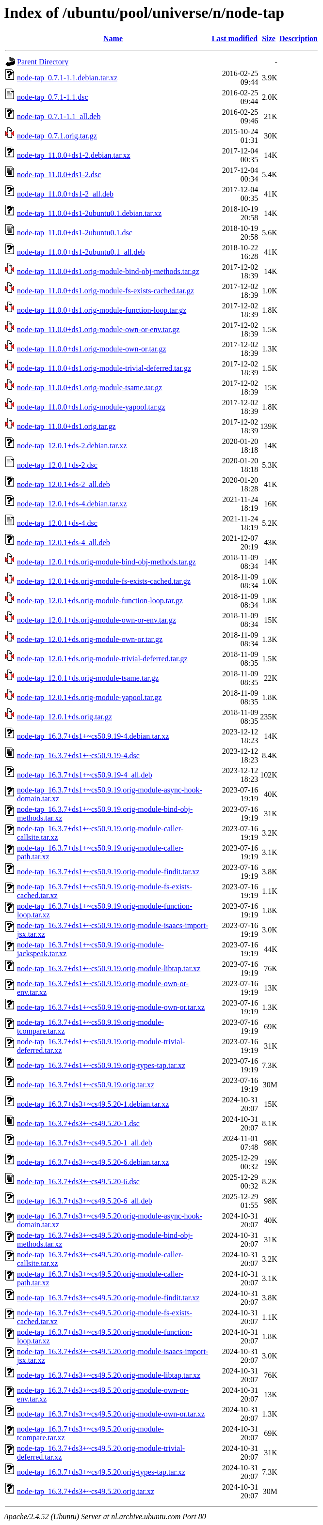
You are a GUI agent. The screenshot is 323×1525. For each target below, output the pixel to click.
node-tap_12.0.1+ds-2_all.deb (63, 484)
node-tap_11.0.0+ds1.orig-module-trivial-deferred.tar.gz (104, 368)
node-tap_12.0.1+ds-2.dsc (57, 465)
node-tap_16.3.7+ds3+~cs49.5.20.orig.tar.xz (85, 1491)
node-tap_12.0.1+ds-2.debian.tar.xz (72, 446)
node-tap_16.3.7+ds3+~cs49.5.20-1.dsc (78, 1123)
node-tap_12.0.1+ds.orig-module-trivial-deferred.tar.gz (102, 659)
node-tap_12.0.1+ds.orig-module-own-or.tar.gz (89, 639)
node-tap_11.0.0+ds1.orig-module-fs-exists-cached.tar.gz (105, 291)
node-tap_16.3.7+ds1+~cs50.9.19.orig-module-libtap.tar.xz (108, 968)
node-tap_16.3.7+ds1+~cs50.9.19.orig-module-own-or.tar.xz (111, 1007)
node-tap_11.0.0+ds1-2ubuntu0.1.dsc (74, 233)
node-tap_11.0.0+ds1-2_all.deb (65, 194)
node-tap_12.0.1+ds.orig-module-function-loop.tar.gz (100, 600)
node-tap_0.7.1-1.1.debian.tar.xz (67, 78)
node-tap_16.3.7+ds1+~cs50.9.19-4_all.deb (84, 775)
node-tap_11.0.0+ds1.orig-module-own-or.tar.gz (91, 349)
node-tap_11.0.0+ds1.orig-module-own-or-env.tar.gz (98, 329)
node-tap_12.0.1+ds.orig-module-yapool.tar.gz (89, 697)
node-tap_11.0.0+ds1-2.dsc (59, 174)
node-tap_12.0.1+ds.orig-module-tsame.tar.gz (88, 678)
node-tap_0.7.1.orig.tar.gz (57, 136)
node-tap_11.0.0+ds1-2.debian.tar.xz (73, 155)
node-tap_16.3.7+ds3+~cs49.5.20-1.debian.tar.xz (93, 1104)
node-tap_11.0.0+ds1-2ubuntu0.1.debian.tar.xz (89, 213)
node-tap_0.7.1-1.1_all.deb (58, 116)
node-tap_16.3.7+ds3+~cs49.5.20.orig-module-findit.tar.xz (108, 1298)
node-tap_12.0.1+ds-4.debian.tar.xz (72, 504)
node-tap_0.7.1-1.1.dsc (52, 97)
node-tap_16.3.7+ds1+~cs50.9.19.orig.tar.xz (85, 1085)
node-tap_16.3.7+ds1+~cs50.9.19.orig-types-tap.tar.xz (101, 1065)
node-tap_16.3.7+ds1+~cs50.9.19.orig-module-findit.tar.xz (108, 872)
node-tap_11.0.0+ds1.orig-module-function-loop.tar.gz (101, 310)
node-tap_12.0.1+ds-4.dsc (57, 523)
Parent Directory (42, 62)
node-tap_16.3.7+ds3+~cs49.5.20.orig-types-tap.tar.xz (101, 1472)
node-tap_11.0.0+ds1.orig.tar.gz (66, 426)
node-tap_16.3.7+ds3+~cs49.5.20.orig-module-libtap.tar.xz (108, 1375)
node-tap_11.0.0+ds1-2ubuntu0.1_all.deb (81, 252)
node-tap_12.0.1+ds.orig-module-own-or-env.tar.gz (96, 620)
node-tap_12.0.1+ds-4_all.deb (63, 542)
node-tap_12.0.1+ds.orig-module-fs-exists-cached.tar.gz (104, 581)
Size (268, 38)
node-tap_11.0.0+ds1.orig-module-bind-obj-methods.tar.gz (108, 271)
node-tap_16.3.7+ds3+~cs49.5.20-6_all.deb (84, 1201)
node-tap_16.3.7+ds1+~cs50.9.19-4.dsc (78, 755)
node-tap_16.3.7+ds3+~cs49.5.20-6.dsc (78, 1181)
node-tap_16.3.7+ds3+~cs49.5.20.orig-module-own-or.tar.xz (111, 1414)
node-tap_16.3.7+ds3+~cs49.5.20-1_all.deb (84, 1143)
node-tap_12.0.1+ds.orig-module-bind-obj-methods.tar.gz (106, 562)
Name (113, 38)
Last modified (234, 38)
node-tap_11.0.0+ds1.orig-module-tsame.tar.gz (89, 387)
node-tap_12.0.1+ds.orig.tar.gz (64, 717)
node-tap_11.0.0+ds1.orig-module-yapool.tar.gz (91, 407)
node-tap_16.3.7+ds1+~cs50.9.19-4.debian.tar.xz (93, 736)
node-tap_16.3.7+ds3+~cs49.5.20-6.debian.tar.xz (93, 1162)
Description (298, 38)
